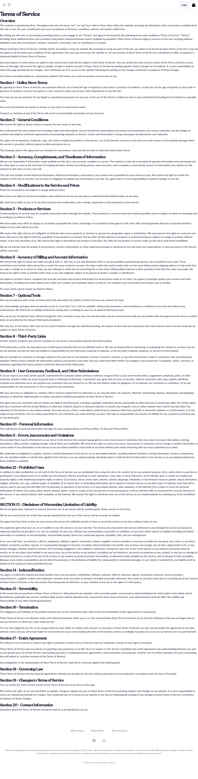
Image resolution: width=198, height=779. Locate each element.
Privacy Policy (97, 730)
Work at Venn (77, 730)
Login (184, 5)
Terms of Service (119, 730)
